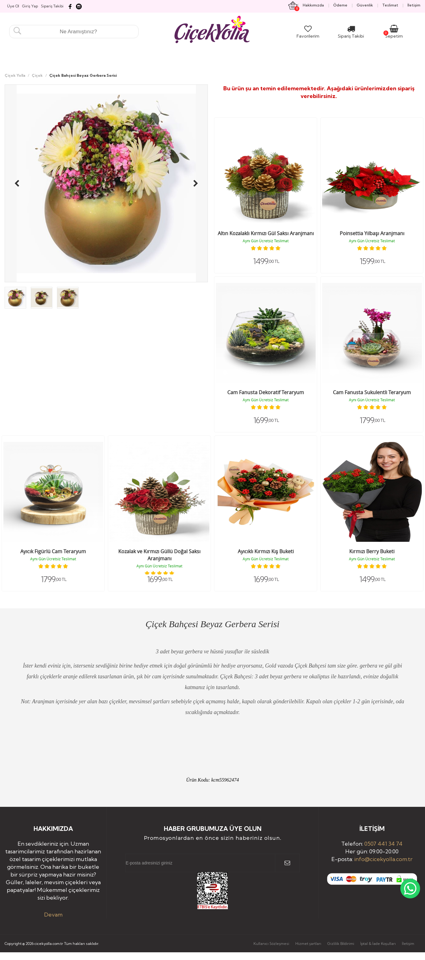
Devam (53, 914)
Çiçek (37, 75)
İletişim (408, 943)
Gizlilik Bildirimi (340, 943)
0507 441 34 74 (383, 843)
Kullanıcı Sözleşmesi (271, 943)
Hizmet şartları (308, 943)
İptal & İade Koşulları (378, 943)
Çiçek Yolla (15, 75)
